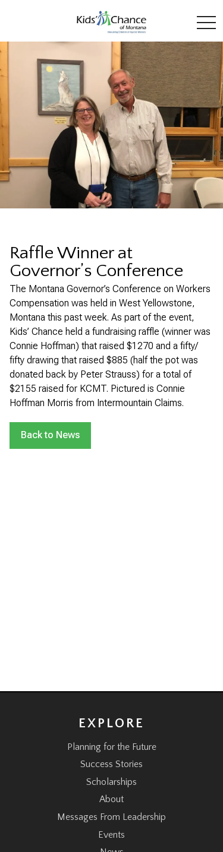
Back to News (50, 435)
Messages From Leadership (111, 817)
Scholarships (111, 782)
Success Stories (111, 764)
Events (111, 834)
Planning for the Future (111, 747)
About (111, 799)
